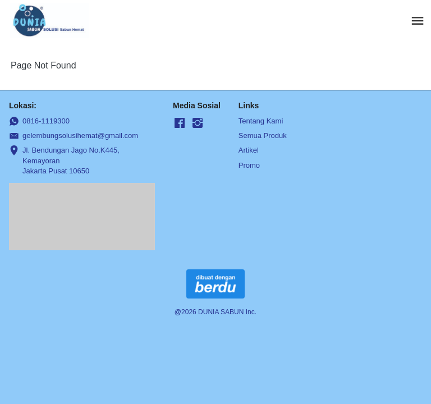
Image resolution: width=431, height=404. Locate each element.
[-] (179, 123)
